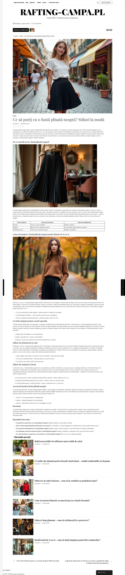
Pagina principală (19, 2)
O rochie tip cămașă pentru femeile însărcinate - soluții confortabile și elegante (72, 462)
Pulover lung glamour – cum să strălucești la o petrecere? (65, 520)
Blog (27, 2)
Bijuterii (33, 2)
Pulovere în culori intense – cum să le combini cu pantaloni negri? (69, 480)
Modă (39, 2)
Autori (44, 2)
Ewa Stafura (16, 123)
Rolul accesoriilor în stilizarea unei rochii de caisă (61, 441)
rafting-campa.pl (62, 12)
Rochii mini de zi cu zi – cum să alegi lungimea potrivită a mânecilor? (71, 539)
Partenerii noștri (54, 2)
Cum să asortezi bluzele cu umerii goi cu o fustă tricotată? (65, 500)
